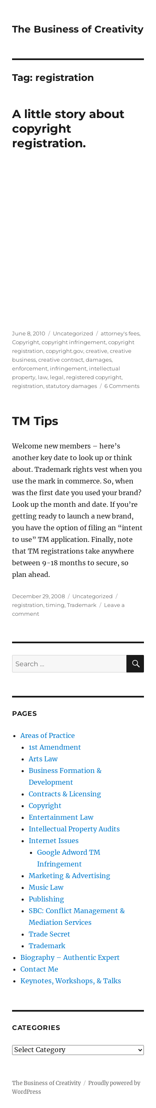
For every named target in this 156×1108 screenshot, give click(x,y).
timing (55, 605)
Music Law (46, 887)
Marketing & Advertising (69, 875)
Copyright (25, 342)
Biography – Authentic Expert (70, 957)
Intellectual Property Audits (74, 829)
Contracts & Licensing (65, 794)
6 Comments (121, 386)
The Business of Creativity (78, 29)
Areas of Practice (47, 735)
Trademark (82, 605)
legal (57, 377)
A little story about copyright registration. (68, 128)
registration (27, 386)
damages (98, 359)
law (42, 377)
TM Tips (35, 421)
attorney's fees (120, 333)
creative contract (60, 359)
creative (96, 351)
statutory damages (71, 386)
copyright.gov (64, 351)
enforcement (29, 368)
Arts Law (43, 759)
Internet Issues (54, 840)
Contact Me (39, 969)
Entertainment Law (61, 817)
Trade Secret (49, 934)
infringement (68, 368)
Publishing (46, 899)
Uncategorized (73, 333)
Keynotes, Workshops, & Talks (70, 981)
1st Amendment (55, 747)
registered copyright (93, 377)
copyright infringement (74, 342)
